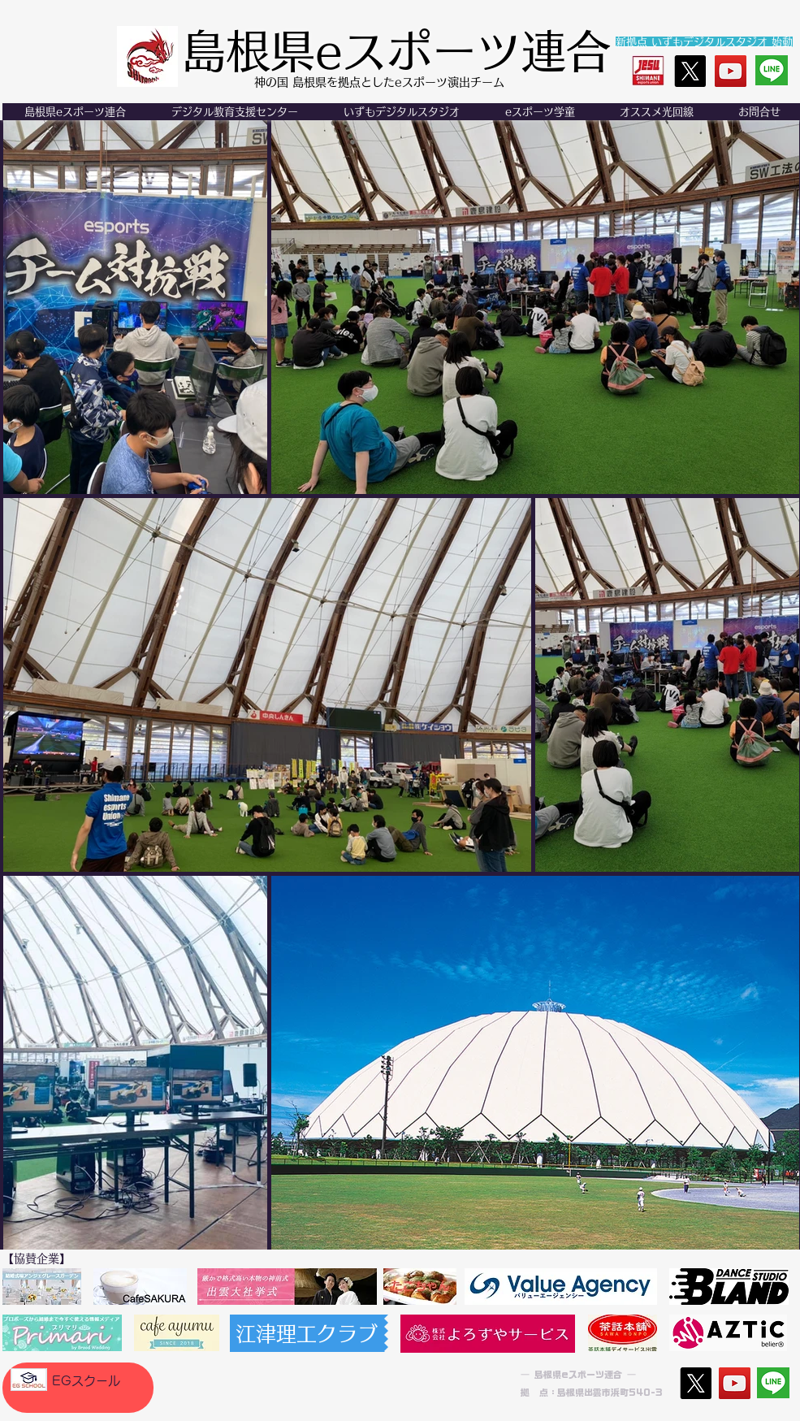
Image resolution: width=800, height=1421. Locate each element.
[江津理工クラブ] (307, 1333)
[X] (690, 71)
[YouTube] (730, 71)
